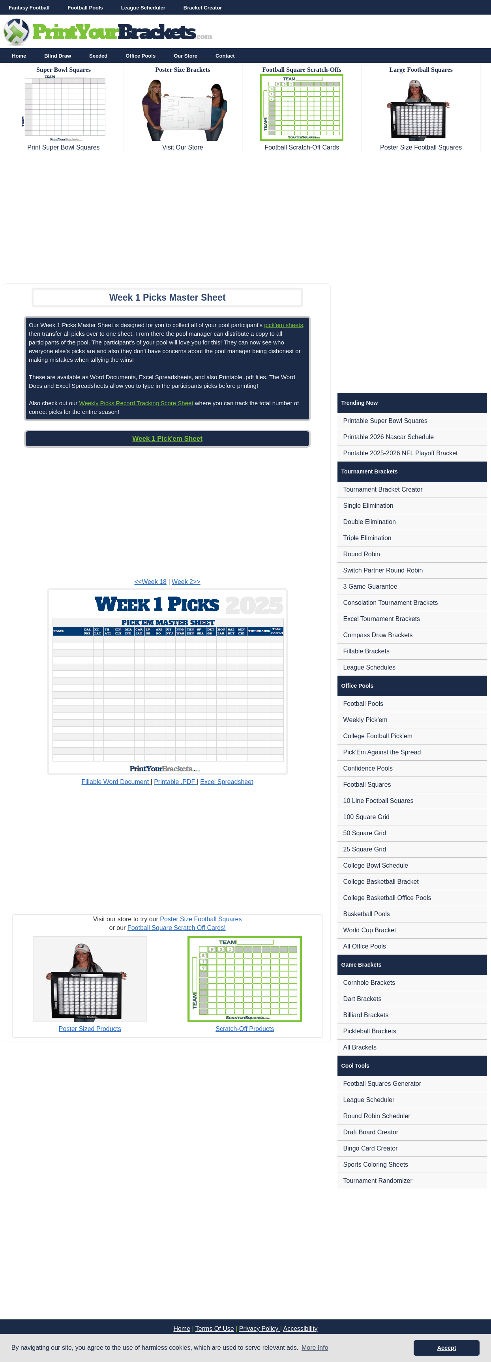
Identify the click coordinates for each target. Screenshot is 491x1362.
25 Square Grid (364, 849)
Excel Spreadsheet (226, 781)
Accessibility (300, 1328)
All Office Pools (364, 946)
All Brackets (360, 1047)
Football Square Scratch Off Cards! (176, 927)
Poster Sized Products (90, 1028)
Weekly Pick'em (365, 720)
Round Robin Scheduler (376, 1116)
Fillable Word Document (116, 781)
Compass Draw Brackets (378, 635)
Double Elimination (369, 521)
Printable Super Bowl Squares (385, 420)
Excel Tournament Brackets (381, 619)
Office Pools (141, 56)
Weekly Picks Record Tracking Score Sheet (136, 403)
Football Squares (367, 784)
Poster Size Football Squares (421, 147)
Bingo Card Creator (370, 1148)
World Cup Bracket (369, 930)
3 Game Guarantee (370, 586)
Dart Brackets (362, 998)
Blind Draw (57, 56)
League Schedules (369, 667)
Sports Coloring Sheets (376, 1164)
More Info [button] (315, 1347)
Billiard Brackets (366, 1015)
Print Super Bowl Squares (63, 147)
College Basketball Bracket (381, 881)
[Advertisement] (245, 215)
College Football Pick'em (378, 736)
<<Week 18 (150, 581)
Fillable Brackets (366, 651)
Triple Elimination (367, 538)
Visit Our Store (182, 147)
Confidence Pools (368, 768)
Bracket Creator (203, 8)
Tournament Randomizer (377, 1180)
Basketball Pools (366, 914)
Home (19, 56)
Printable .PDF (175, 781)
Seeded (98, 56)
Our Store (185, 56)
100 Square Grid (366, 817)
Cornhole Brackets (369, 982)
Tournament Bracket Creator (383, 489)
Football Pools (85, 8)
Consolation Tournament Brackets (390, 602)
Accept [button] (446, 1348)
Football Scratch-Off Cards (301, 147)
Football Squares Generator (382, 1083)
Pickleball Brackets (369, 1031)
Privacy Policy (259, 1328)
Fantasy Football (29, 8)
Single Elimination (368, 505)
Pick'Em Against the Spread (382, 752)
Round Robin (361, 554)
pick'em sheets (283, 325)
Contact (225, 56)
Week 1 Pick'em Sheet (167, 438)
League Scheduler (143, 8)
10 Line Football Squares (378, 800)
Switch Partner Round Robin (383, 570)
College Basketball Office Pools (387, 897)
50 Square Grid (364, 833)
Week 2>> (186, 581)
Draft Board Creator (371, 1132)
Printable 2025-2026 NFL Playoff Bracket (400, 453)
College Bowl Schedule (376, 865)
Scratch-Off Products (245, 1028)
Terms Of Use (214, 1328)
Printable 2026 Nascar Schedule (388, 437)
